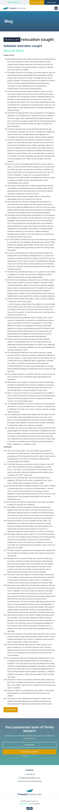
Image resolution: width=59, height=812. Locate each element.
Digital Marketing (25, 804)
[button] (56, 8)
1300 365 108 (33, 756)
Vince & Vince (13, 50)
